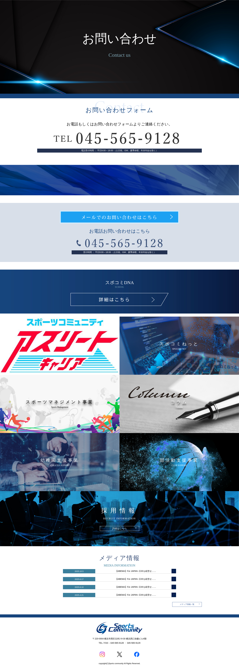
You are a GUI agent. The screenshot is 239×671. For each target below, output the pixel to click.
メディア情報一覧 (190, 604)
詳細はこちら (124, 528)
